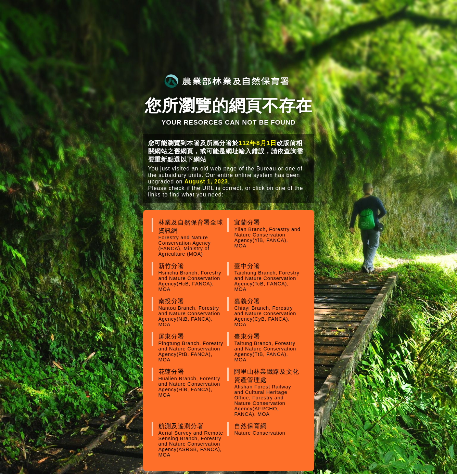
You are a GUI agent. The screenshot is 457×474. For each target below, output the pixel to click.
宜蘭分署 (267, 233)
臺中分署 (267, 277)
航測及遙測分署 (192, 440)
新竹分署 (192, 277)
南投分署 (192, 312)
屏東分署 (192, 347)
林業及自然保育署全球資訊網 (192, 238)
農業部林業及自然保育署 (226, 81)
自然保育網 (267, 429)
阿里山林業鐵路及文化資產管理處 (267, 392)
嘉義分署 (267, 312)
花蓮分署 (192, 383)
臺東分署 (267, 347)
